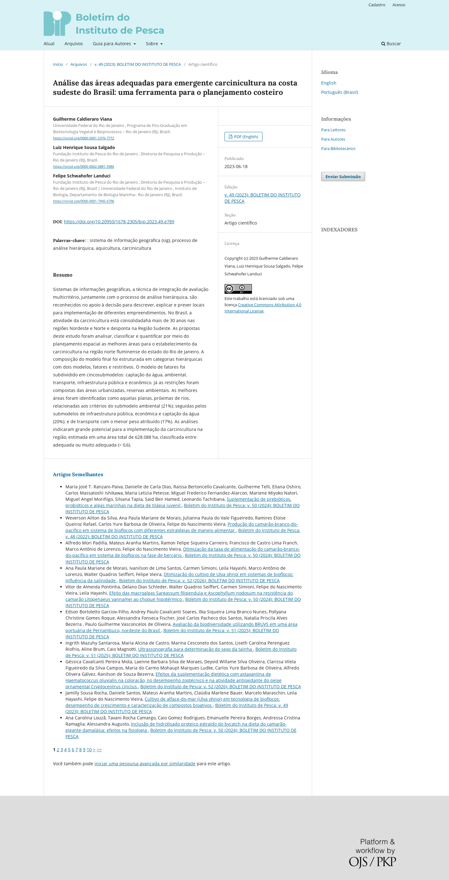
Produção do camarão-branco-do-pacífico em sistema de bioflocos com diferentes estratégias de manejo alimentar (181, 527)
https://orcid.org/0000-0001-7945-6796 (83, 201)
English (328, 83)
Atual (49, 43)
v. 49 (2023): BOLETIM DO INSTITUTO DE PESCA (137, 64)
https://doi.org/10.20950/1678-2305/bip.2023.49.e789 (119, 222)
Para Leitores (333, 130)
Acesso (399, 4)
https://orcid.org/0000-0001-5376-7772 (83, 138)
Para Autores (333, 139)
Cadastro (377, 4)
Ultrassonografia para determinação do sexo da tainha (195, 649)
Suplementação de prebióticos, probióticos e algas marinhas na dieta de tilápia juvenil (178, 502)
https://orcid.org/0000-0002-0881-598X (83, 166)
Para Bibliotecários (338, 148)
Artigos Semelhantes (78, 474)
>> (99, 749)
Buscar (391, 43)
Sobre (152, 43)
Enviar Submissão (343, 176)
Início (58, 64)
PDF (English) (245, 136)
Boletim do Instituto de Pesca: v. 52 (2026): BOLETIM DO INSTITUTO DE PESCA (199, 580)
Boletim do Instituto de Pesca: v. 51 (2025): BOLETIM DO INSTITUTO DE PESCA (181, 652)
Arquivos (74, 43)
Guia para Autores (112, 43)
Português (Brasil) (339, 92)
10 (89, 749)
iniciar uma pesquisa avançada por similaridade (145, 763)
